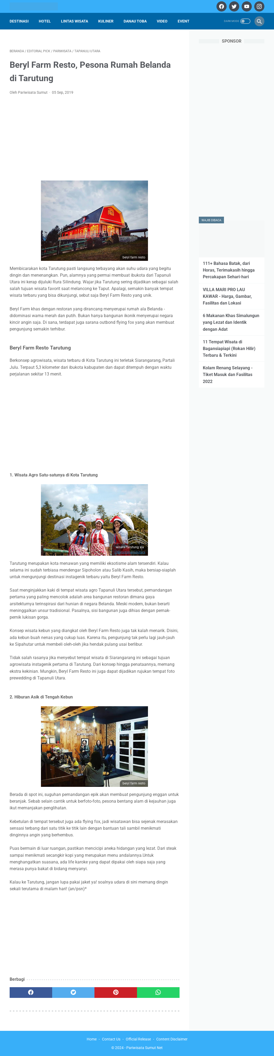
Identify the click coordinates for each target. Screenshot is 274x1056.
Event (183, 21)
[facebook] (221, 6)
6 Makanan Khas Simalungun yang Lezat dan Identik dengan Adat (231, 322)
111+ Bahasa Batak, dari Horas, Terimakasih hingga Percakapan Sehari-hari (229, 270)
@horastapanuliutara (129, 552)
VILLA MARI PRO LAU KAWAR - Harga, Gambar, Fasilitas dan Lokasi (227, 296)
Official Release (138, 1039)
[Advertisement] (95, 139)
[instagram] (258, 6)
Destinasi (19, 21)
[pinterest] (115, 992)
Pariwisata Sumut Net (144, 1048)
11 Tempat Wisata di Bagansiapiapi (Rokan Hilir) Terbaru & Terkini (229, 348)
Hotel (45, 21)
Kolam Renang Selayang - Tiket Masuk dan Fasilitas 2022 (228, 374)
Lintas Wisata (74, 21)
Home (92, 1039)
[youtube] (246, 6)
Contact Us (111, 1039)
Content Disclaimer (172, 1039)
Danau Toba (135, 21)
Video (162, 21)
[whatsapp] (158, 992)
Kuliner (105, 21)
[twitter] (233, 6)
